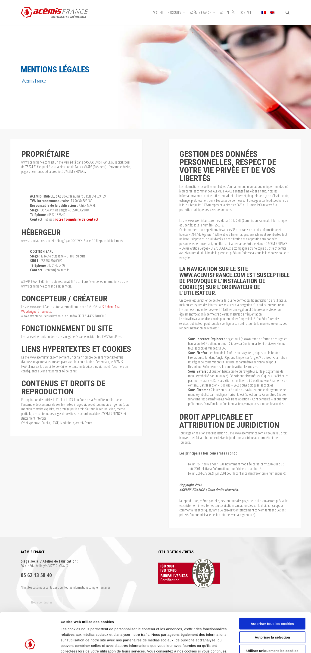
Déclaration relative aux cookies (121, 625)
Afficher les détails (255, 644)
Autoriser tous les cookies (272, 586)
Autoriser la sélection (272, 600)
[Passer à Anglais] (272, 12)
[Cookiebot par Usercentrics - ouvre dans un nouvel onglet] (30, 644)
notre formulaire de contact (76, 219)
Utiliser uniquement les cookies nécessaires (272, 615)
